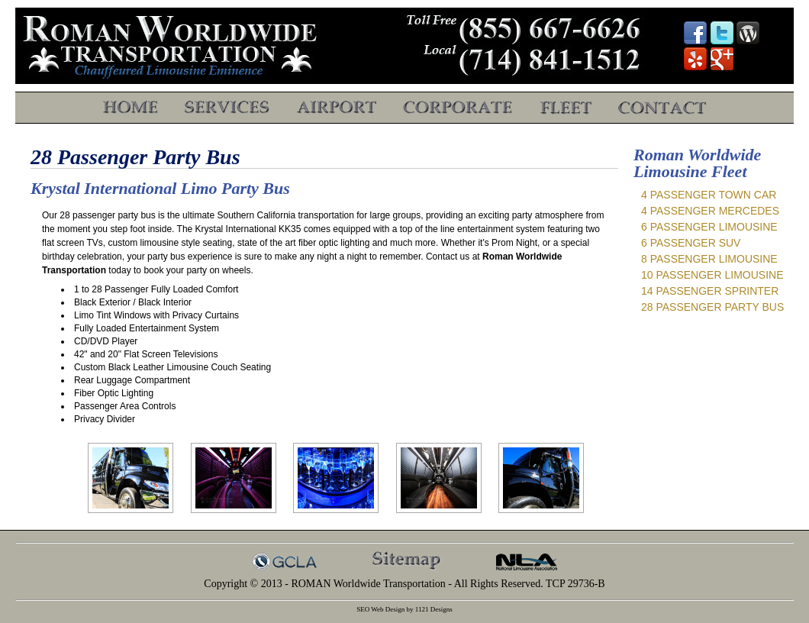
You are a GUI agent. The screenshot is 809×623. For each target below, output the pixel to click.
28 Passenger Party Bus (712, 307)
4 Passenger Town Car (708, 195)
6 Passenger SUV (690, 243)
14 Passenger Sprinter (709, 291)
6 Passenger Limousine (709, 227)
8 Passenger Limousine (709, 259)
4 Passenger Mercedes (710, 211)
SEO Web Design (380, 609)
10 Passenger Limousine (712, 275)
